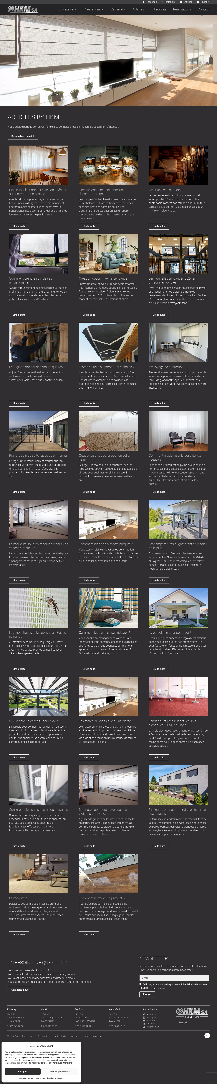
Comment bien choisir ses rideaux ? (104, 632)
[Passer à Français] (183, 1022)
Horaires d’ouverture (93, 1035)
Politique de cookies (25, 1078)
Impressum (27, 1035)
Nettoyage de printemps (166, 367)
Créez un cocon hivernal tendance (103, 278)
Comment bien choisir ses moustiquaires (38, 810)
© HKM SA (12, 1035)
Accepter (22, 1071)
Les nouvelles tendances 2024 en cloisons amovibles (172, 280)
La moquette (18, 898)
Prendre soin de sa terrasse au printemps (38, 455)
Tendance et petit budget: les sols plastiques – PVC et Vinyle (172, 723)
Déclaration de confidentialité (52, 1035)
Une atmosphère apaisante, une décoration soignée (101, 192)
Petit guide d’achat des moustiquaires (36, 367)
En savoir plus (157, 987)
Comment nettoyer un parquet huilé (104, 898)
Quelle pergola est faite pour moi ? (33, 721)
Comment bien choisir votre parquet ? (106, 544)
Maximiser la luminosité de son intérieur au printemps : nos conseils (37, 192)
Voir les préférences (60, 1071)
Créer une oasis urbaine (165, 190)
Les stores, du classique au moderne (105, 721)
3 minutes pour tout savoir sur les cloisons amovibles (103, 812)
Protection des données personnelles (50, 1078)
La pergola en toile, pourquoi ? (170, 632)
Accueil (75, 1035)
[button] (67, 9)
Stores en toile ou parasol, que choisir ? (106, 367)
